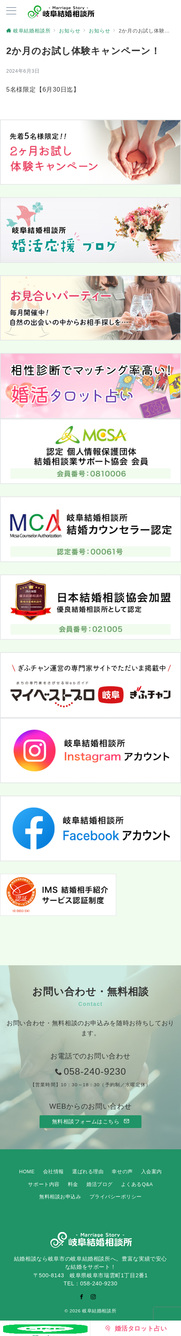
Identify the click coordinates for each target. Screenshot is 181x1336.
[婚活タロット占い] (136, 1328)
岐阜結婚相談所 (99, 1310)
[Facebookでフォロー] (81, 1296)
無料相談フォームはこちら (90, 1121)
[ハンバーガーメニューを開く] (11, 11)
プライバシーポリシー (116, 1197)
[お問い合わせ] (45, 1328)
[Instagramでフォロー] (93, 1296)
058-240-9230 (95, 1071)
